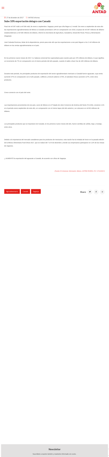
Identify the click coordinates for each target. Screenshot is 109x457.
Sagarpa (36, 191)
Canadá (25, 191)
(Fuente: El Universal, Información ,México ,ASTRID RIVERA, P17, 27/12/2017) (80, 171)
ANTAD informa (34, 18)
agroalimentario (12, 191)
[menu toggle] (3, 8)
